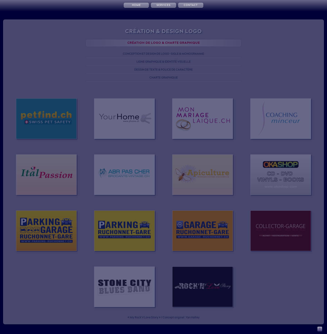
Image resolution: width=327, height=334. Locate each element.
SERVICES (163, 5)
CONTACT (191, 5)
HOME (136, 5)
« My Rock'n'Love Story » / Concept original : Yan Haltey (164, 317)
